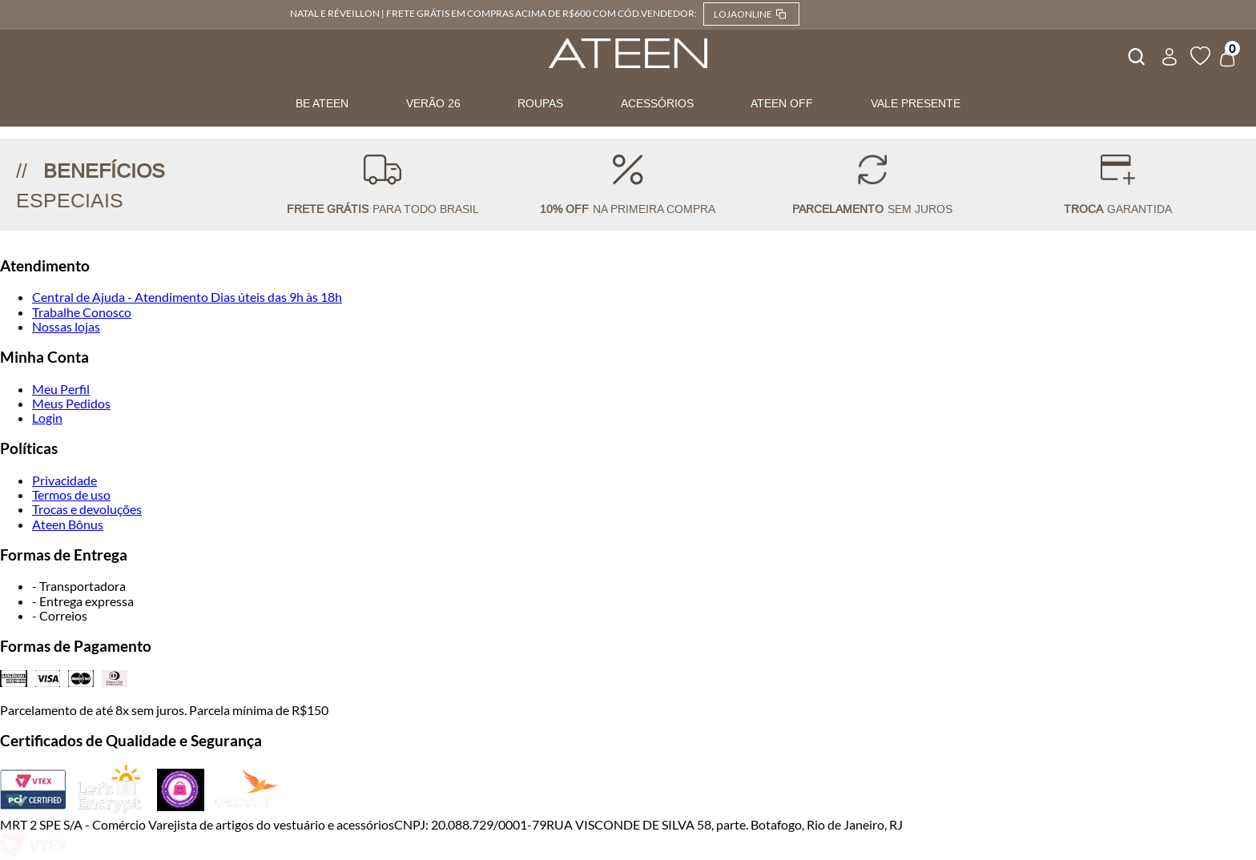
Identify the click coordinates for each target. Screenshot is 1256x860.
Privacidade (64, 480)
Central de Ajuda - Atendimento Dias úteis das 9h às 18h (187, 296)
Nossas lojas (66, 326)
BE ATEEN (322, 103)
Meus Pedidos (71, 403)
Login (47, 417)
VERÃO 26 (433, 103)
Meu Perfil (61, 388)
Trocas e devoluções (87, 508)
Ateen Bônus (67, 524)
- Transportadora (79, 585)
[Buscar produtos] (1135, 54)
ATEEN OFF (782, 103)
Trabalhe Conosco (81, 311)
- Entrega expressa (83, 601)
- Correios (59, 615)
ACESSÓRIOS (657, 103)
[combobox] (1135, 54)
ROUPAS (540, 103)
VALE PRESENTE (915, 103)
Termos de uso (71, 494)
